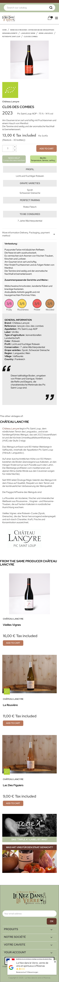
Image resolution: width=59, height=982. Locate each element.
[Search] (29, 7)
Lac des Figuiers (13, 785)
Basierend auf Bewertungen (27, 972)
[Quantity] (7, 148)
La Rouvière (10, 705)
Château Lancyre (10, 101)
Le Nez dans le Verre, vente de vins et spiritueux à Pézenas (32, 964)
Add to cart (46, 148)
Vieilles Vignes (12, 625)
